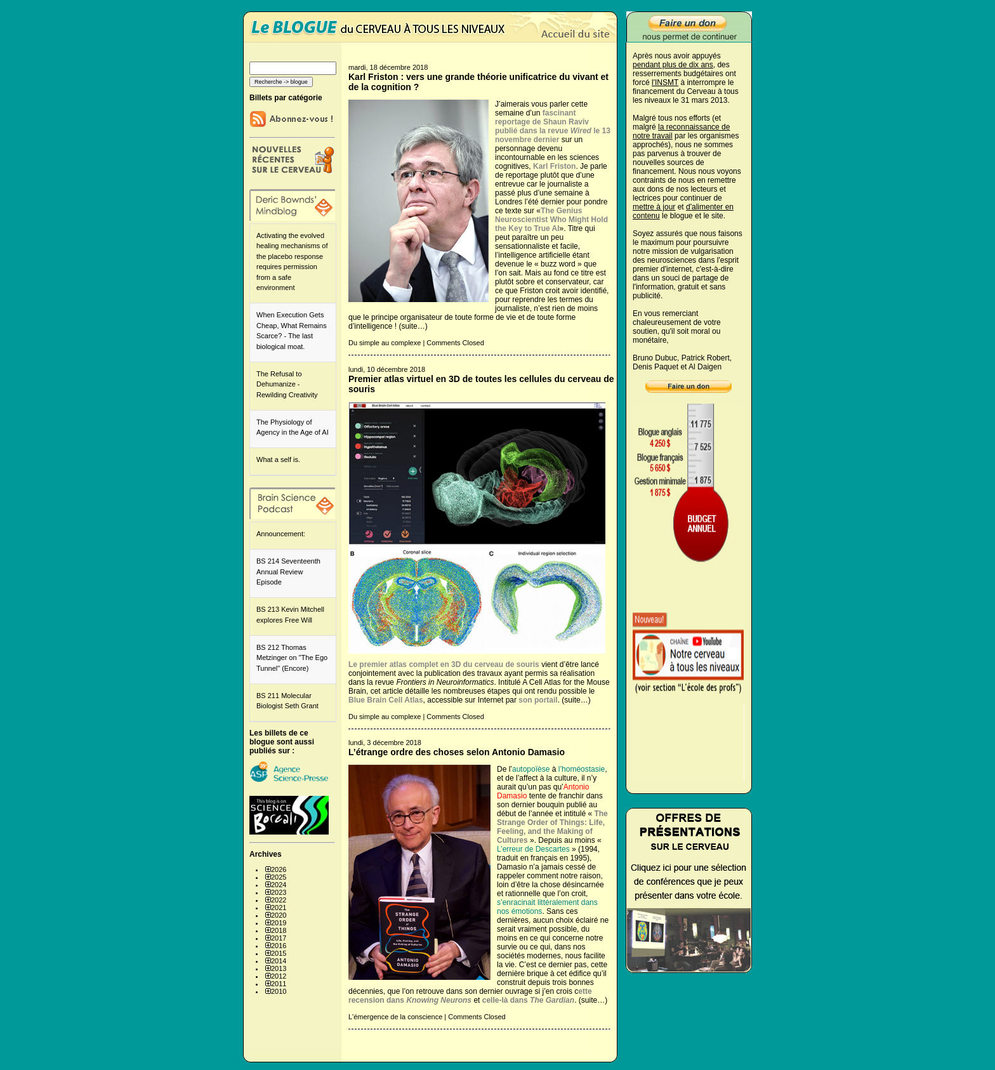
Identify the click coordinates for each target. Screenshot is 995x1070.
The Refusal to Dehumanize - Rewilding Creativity (287, 384)
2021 (278, 907)
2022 (278, 900)
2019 (278, 923)
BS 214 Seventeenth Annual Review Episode (288, 571)
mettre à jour (654, 206)
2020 (278, 915)
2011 (278, 983)
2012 (278, 976)
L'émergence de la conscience (395, 1016)
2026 (278, 869)
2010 (278, 991)
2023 (278, 892)
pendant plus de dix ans (673, 64)
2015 (278, 953)
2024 (278, 884)
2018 (278, 930)
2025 (278, 877)
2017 (278, 938)
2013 (278, 968)
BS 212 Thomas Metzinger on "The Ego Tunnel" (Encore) (291, 658)
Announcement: (280, 534)
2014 (278, 961)
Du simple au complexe (384, 343)
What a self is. (278, 459)
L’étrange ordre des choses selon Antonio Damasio (456, 752)
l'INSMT (665, 82)
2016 (278, 945)
